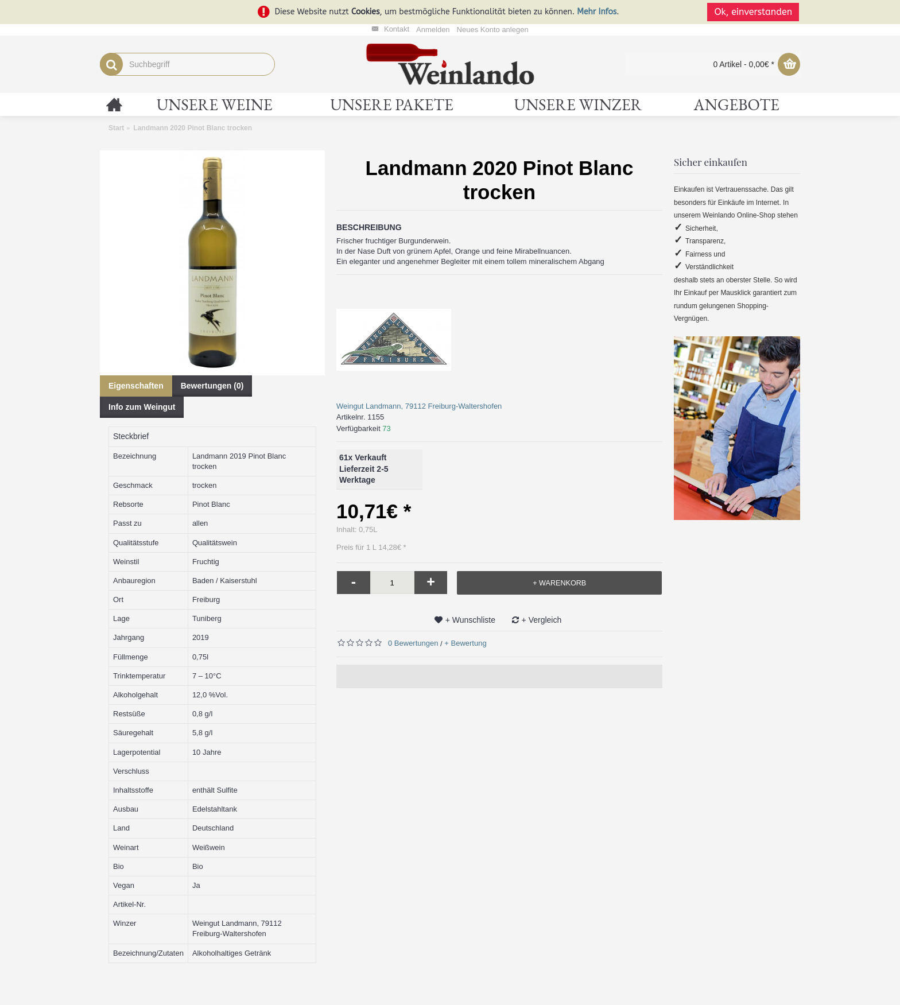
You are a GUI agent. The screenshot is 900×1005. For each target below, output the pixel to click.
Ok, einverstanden (754, 11)
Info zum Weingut (141, 407)
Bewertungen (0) (212, 385)
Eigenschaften (136, 385)
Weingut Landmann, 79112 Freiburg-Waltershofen (419, 406)
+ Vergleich (542, 619)
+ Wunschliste (470, 619)
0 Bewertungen (413, 643)
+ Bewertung (465, 643)
